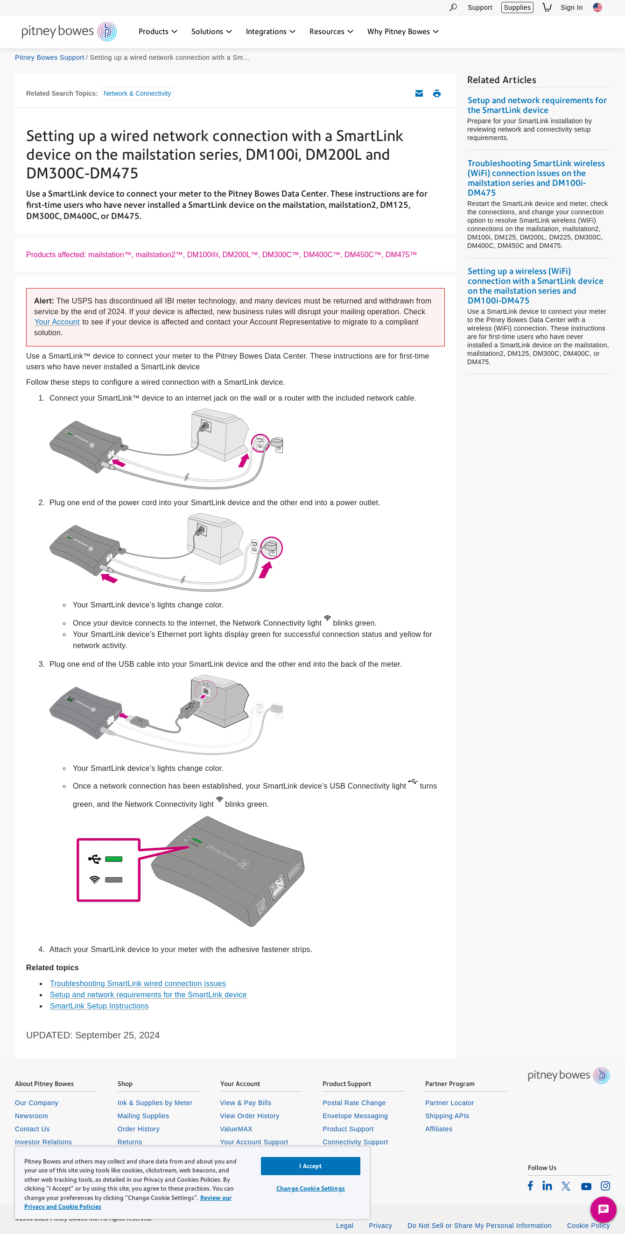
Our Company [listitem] (36, 1103)
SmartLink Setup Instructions (99, 1006)
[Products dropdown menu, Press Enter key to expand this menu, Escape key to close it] (158, 31)
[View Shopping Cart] (547, 7)
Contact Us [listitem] (32, 1129)
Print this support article (437, 93)
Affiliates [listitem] (438, 1129)
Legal (344, 1225)
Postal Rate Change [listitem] (354, 1103)
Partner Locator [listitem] (449, 1103)
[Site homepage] (69, 32)
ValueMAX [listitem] (236, 1129)
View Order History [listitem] (250, 1116)
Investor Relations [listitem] (43, 1142)
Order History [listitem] (139, 1129)
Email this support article (419, 93)
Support (480, 7)
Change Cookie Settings (310, 1188)
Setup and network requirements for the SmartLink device (148, 995)
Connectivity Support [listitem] (355, 1142)
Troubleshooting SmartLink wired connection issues (138, 983)
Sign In (572, 7)
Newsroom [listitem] (31, 1116)
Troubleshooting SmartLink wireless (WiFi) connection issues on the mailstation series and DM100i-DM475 (536, 177)
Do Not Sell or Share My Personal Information (479, 1225)
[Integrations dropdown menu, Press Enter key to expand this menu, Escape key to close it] (271, 31)
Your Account (57, 322)
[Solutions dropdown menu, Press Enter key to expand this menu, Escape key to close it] (212, 31)
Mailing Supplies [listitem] (143, 1116)
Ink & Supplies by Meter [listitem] (155, 1103)
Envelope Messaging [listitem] (355, 1116)
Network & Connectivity (137, 93)
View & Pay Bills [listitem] (246, 1103)
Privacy (380, 1225)
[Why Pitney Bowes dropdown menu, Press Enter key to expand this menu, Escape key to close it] (403, 31)
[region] (192, 1182)
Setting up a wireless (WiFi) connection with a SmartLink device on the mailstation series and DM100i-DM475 (536, 285)
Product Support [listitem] (348, 1129)
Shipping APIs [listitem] (447, 1116)
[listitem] (530, 1185)
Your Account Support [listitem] (254, 1142)
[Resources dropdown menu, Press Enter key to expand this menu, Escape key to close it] (331, 31)
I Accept (310, 1166)
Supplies (517, 7)
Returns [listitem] (130, 1142)
